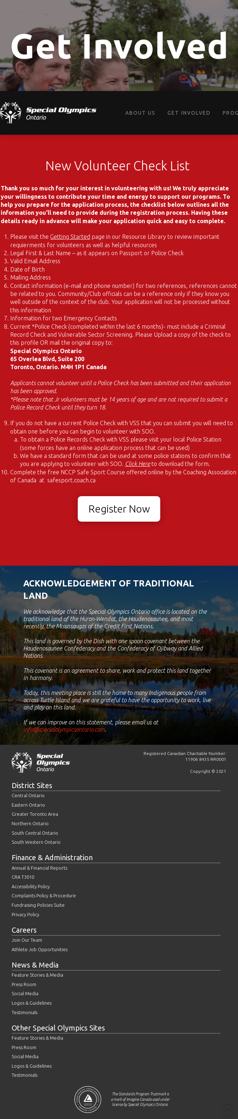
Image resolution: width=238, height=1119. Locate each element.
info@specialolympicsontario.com (64, 729)
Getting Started (70, 236)
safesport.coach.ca (71, 480)
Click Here (137, 463)
